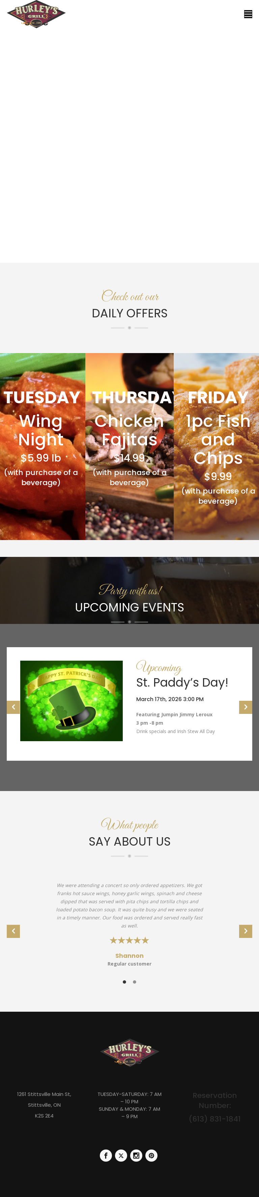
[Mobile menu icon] (248, 14)
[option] (129, 704)
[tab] (124, 981)
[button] (13, 707)
